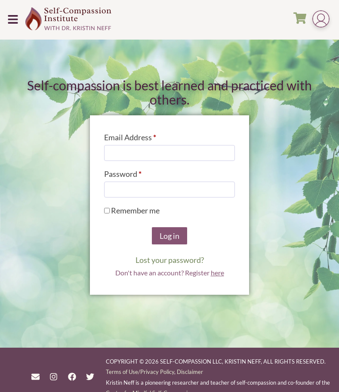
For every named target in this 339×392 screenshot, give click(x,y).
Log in (169, 236)
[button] (12, 19)
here (217, 273)
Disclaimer (190, 371)
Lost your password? (170, 260)
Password (138, 172)
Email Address (145, 136)
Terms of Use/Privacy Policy (140, 371)
